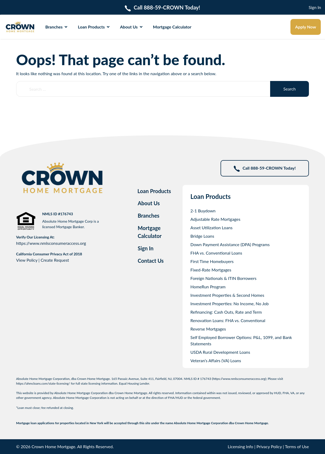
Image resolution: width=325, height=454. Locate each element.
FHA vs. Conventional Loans (216, 252)
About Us (131, 26)
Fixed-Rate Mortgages (210, 269)
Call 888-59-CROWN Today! (265, 168)
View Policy (26, 259)
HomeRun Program (208, 286)
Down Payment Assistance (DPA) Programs (230, 244)
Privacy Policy (269, 446)
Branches (56, 26)
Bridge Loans (202, 235)
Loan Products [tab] (154, 191)
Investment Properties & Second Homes (227, 295)
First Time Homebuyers (212, 261)
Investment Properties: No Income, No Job (229, 303)
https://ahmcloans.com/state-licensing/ (43, 383)
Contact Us (151, 260)
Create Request (55, 259)
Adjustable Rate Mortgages (215, 219)
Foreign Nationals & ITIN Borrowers (223, 278)
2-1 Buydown (203, 210)
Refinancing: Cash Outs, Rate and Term (226, 311)
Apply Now (305, 26)
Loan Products (93, 26)
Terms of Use (297, 446)
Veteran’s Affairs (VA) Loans (215, 360)
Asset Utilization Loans (211, 227)
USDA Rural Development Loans (220, 352)
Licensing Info (240, 446)
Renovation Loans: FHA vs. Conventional (227, 320)
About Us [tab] (149, 203)
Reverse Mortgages (208, 328)
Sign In (315, 7)
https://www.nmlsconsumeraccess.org (51, 243)
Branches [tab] (148, 215)
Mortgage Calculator (172, 26)
